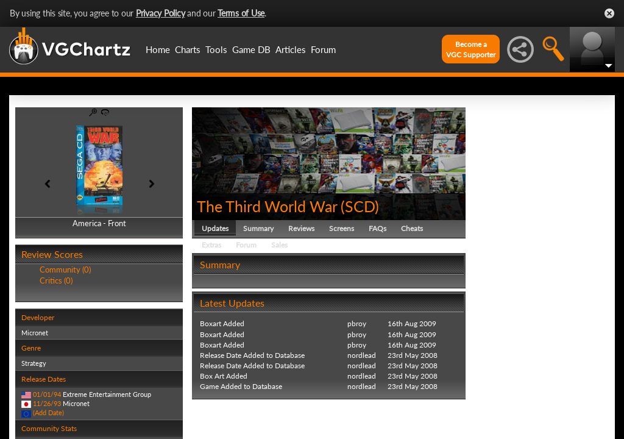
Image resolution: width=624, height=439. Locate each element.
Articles (290, 49)
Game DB (251, 49)
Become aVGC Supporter (470, 49)
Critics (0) (56, 280)
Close (609, 13)
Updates (215, 228)
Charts (187, 49)
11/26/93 (47, 403)
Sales (279, 244)
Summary (258, 228)
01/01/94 (47, 394)
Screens (341, 228)
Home (158, 49)
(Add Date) (48, 412)
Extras (211, 244)
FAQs (377, 228)
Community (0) (65, 269)
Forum (323, 49)
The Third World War (267, 206)
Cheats (412, 228)
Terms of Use (241, 13)
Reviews (301, 228)
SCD (360, 206)
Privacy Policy (160, 13)
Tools (216, 49)
